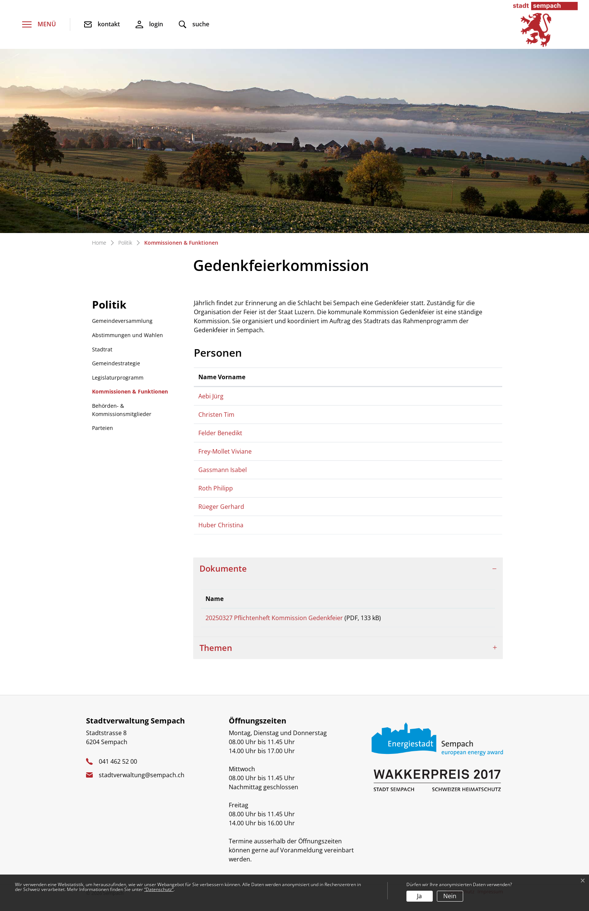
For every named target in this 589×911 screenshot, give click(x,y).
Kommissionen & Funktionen (130, 393)
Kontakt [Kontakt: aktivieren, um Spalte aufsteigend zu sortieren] (441, 377)
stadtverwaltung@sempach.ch (141, 786)
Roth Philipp (215, 490)
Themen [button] (215, 658)
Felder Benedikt (220, 435)
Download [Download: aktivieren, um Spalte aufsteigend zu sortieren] (447, 603)
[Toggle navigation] (39, 24)
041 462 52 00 (118, 772)
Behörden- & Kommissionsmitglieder (121, 410)
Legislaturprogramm (117, 377)
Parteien (102, 427)
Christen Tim (216, 417)
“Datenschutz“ (159, 889)
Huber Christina (220, 527)
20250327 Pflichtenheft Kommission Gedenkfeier (274, 622)
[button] (194, 24)
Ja (419, 896)
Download (461, 625)
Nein (449, 896)
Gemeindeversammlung (122, 320)
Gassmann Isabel (222, 472)
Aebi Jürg (211, 396)
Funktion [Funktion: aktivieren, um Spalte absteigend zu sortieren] (332, 377)
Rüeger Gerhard (221, 509)
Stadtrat (102, 349)
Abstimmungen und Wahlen (127, 335)
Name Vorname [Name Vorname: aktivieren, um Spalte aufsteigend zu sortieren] (221, 377)
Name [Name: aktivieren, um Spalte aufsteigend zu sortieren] (214, 603)
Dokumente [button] (223, 572)
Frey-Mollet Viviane (225, 453)
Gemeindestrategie (116, 363)
